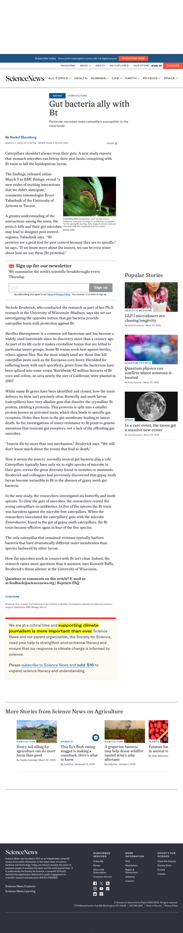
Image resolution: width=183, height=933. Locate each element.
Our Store (141, 65)
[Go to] (43, 607)
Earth (132, 78)
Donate (173, 65)
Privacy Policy (63, 294)
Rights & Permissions (131, 871)
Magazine (68, 65)
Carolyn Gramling (28, 760)
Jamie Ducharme (136, 325)
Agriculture (77, 95)
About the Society (166, 861)
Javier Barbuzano (160, 755)
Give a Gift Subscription (99, 871)
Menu (85, 65)
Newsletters (131, 865)
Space (171, 78)
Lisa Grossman (135, 434)
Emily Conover (135, 382)
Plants (154, 741)
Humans (100, 78)
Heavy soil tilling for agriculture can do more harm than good (36, 751)
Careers (161, 873)
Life (117, 78)
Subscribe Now (133, 58)
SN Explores (119, 65)
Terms (50, 294)
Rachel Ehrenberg (23, 137)
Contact (129, 880)
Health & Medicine (138, 310)
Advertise (130, 876)
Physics (151, 78)
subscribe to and (57, 664)
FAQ (127, 861)
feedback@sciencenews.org (31, 583)
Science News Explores (20, 886)
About (100, 65)
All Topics (59, 78)
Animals (67, 741)
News (57, 95)
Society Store (164, 865)
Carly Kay (68, 764)
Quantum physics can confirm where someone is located (148, 373)
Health (81, 78)
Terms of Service (153, 905)
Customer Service (102, 876)
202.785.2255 (136, 905)
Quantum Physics (138, 363)
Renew (96, 865)
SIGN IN (156, 65)
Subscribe (98, 861)
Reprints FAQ (68, 583)
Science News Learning (20, 891)
